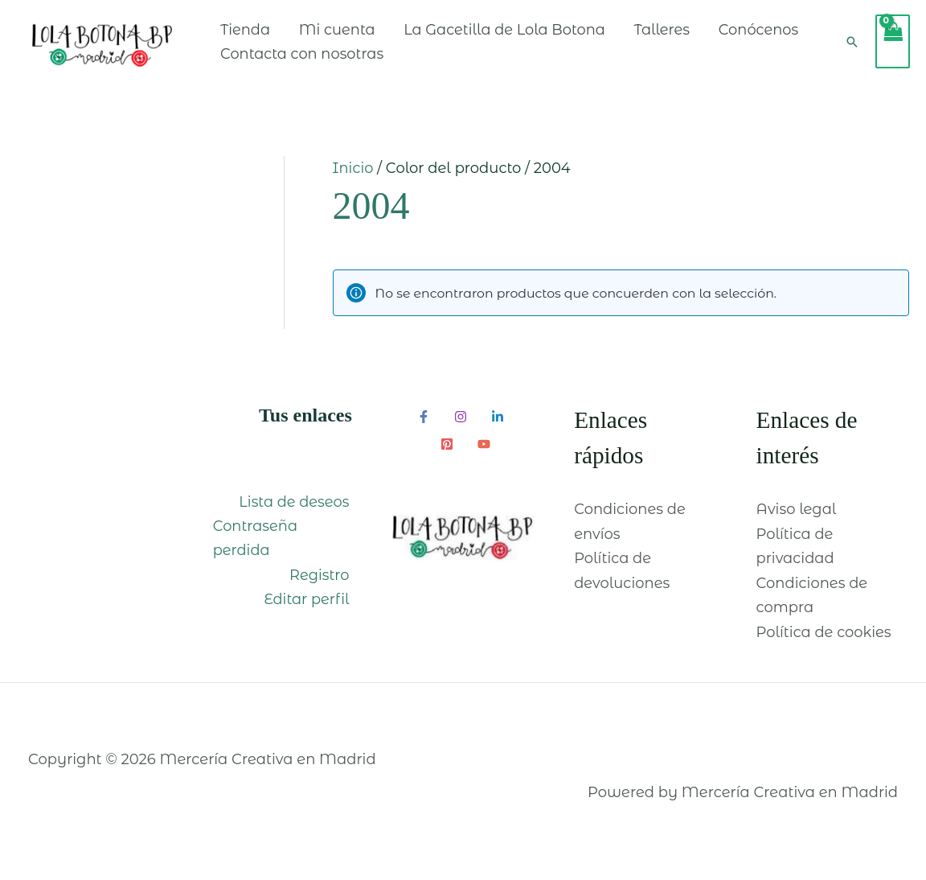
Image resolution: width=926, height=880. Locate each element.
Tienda (269, 35)
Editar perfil (309, 611)
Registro (322, 587)
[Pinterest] (447, 456)
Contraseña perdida (252, 550)
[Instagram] (460, 428)
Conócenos (284, 59)
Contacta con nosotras (435, 59)
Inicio (353, 180)
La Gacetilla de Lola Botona (530, 35)
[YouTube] (484, 456)
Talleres (690, 35)
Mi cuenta (361, 35)
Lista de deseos (295, 513)
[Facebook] (423, 428)
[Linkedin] (497, 428)
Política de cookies (824, 644)
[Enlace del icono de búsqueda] (852, 47)
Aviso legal (796, 521)
